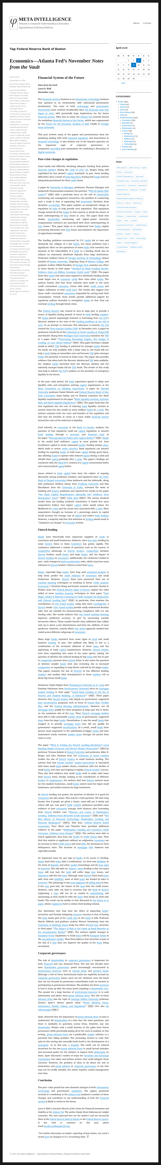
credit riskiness (72, 575)
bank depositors (73, 177)
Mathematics (127, 128)
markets (104, 314)
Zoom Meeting (128, 149)
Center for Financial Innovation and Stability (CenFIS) (20, 114)
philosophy (99, 1052)
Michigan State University (77, 335)
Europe (13, 156)
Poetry (122, 110)
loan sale (23, 230)
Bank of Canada (85, 427)
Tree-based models (63, 607)
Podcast (123, 107)
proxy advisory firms (79, 995)
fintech (48, 544)
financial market (16, 188)
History (137, 212)
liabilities (101, 861)
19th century (122, 168)
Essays (22, 84)
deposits (54, 865)
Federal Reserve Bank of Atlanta (65, 1119)
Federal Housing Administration (71, 706)
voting (18, 289)
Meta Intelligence (45, 19)
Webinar (125, 147)
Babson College (96, 261)
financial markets (47, 170)
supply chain (122, 238)
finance (55, 491)
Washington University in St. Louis (86, 685)
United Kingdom (130, 243)
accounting (54, 205)
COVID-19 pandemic (125, 176)
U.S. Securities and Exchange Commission (20, 264)
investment (86, 201)
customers (63, 286)
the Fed (103, 318)
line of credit (15, 228)
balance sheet (22, 93)
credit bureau (90, 837)
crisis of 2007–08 (79, 170)
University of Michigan (62, 187)
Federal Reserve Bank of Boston (73, 589)
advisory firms (45, 999)
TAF (107, 335)
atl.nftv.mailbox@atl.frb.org (57, 1126)
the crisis (103, 477)
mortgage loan (16, 244)
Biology (127, 133)
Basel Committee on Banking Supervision (61, 388)
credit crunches (70, 448)
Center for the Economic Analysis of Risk (67, 124)
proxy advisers (62, 1066)
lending (51, 304)
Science (125, 131)
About (136, 23)
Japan (119, 221)
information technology (87, 99)
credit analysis (100, 582)
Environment (129, 136)
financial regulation (78, 138)
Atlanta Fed (86, 117)
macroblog (55, 148)
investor (77, 914)
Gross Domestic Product (126, 207)
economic (70, 522)
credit (73, 180)
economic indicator (139, 181)
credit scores (97, 286)
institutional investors (49, 971)
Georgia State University (19, 207)
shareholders (57, 960)
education (142, 185)
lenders (80, 551)
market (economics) (18, 236)
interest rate (131, 216)
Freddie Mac (15, 201)
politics (120, 234)
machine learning (47, 582)
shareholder (103, 194)
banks (97, 177)
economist (63, 427)
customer (26, 138)
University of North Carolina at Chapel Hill (88, 332)
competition (92, 551)
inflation (120, 216)
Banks (106, 438)
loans (90, 565)
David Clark (14, 77)
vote (106, 988)
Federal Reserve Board (96, 822)
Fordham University (88, 484)
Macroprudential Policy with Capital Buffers (71, 438)
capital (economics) (18, 106)
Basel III (62, 462)
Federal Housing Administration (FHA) (19, 161)
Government (127, 126)
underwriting (96, 893)
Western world (136, 247)
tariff (132, 238)
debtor (17, 140)
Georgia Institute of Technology (84, 258)
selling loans (95, 882)
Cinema (123, 104)
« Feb (123, 83)
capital (70, 173)
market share (75, 717)
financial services (51, 99)
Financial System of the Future (68, 120)
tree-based (84, 614)
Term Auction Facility (18, 262)
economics (121, 185)
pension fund (24, 249)
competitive (44, 551)
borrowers (76, 544)
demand (139, 176)
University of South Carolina (93, 755)
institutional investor (18, 217)
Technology (129, 144)
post (47, 1137)
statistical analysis (96, 572)
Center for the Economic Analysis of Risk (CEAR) (20, 119)
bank (76, 251)
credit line (71, 290)
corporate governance (79, 960)
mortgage (82, 847)
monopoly (43, 1045)
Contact (147, 23)
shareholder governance (56, 967)
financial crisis (96, 434)
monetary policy (123, 229)
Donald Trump (123, 181)
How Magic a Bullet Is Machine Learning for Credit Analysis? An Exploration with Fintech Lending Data (73, 597)
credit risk (72, 918)
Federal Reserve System (97, 1119)
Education (126, 123)
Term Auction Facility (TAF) (64, 328)
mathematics (141, 225)
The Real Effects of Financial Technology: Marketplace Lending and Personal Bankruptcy (73, 819)
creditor (18, 138)
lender (76, 837)
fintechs (78, 671)
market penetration (85, 762)
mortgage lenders (100, 713)
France (128, 203)
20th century (134, 168)
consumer (65, 279)
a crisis (100, 409)
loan (66, 215)
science (136, 234)
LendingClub (99, 604)
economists (49, 395)
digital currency (23, 143)
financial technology (48, 141)
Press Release (125, 112)
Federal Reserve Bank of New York (19, 174)
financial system (46, 117)
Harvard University (124, 212)
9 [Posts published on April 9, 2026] (133, 65)
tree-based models (64, 604)
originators (57, 904)
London (134, 221)
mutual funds (79, 971)
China (119, 172)
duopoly (75, 1045)
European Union (46, 935)
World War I (121, 251)
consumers (69, 293)
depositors (43, 875)
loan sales (104, 865)
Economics (14, 84)
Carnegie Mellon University (85, 999)
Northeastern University (76, 688)
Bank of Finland (46, 480)
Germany (137, 203)
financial (48, 964)
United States (122, 247)
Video (122, 115)
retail (94, 639)
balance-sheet (76, 868)
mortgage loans (46, 709)
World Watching (23, 87)
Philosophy (128, 141)
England (133, 190)
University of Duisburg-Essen (53, 925)
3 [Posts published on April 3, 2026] (138, 60)
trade (119, 243)
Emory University (58, 261)
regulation (76, 1091)
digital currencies (46, 152)
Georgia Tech (82, 265)
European (94, 935)
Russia (127, 234)
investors (45, 868)
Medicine (127, 139)
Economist (43, 586)
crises (105, 445)
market (82, 445)
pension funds (100, 971)
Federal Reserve (51, 311)
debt (83, 844)
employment (55, 780)
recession (74, 434)
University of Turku (72, 487)
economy (132, 185)
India (54, 208)
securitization (73, 561)
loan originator (78, 882)
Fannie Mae (93, 702)
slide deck (73, 498)
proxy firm (24, 252)
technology (83, 106)
